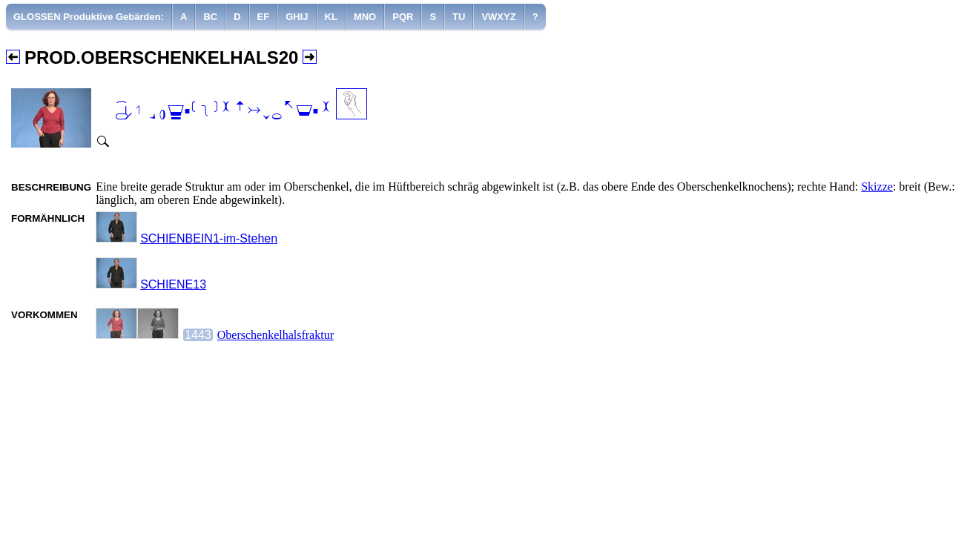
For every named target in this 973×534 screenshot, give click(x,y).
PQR (402, 16)
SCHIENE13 (173, 284)
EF (263, 16)
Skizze (877, 186)
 (223, 111)
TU (458, 16)
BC (210, 16)
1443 (198, 335)
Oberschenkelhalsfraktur (275, 335)
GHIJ (297, 16)
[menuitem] (89, 17)
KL (331, 16)
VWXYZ (498, 16)
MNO (365, 16)
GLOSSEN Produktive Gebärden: (88, 16)
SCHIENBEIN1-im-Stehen (208, 238)
